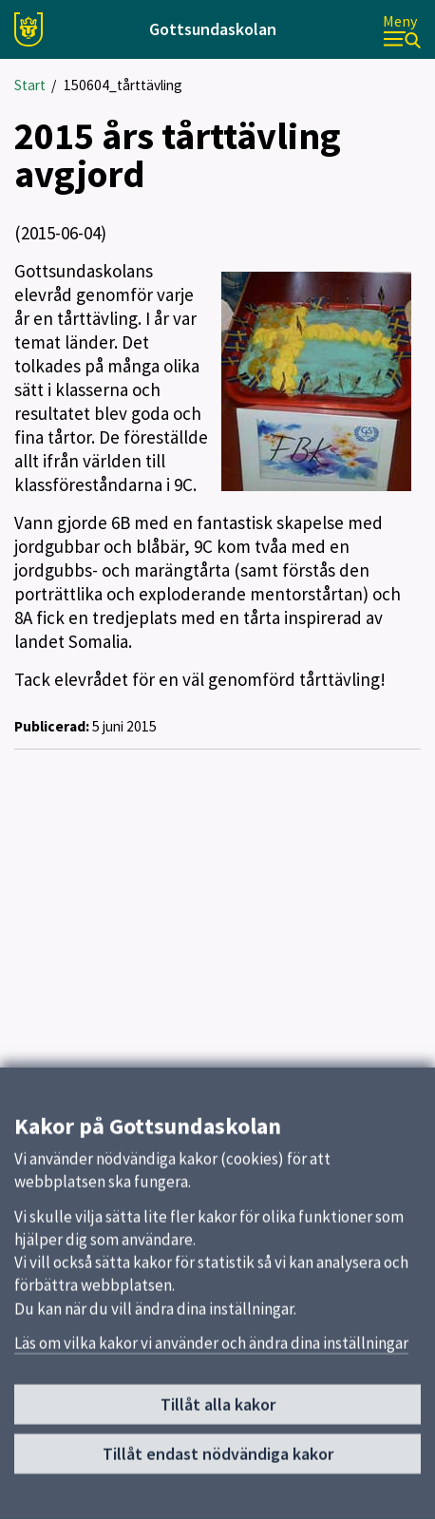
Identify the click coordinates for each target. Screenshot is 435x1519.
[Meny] (402, 29)
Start (30, 85)
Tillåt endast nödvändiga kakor (218, 1458)
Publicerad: (51, 726)
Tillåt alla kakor (218, 1409)
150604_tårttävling (123, 85)
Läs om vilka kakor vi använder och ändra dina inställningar (211, 1347)
